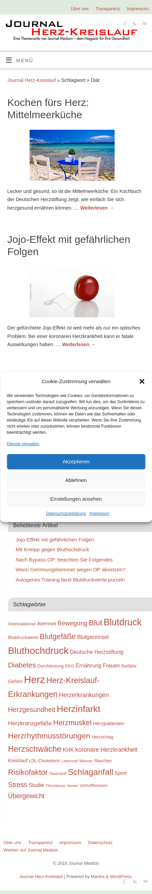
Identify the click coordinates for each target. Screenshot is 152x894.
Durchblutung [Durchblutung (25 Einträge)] (50, 665)
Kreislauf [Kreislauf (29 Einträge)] (18, 760)
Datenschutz (100, 842)
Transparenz (108, 8)
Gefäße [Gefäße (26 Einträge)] (129, 665)
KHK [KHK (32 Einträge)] (68, 750)
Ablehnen (76, 480)
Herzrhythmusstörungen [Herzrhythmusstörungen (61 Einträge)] (49, 735)
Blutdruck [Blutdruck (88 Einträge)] (123, 622)
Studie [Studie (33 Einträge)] (36, 785)
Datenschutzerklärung (66, 513)
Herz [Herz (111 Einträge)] (34, 679)
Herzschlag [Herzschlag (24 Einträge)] (103, 736)
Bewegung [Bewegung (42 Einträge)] (72, 623)
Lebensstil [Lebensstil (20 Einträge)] (70, 761)
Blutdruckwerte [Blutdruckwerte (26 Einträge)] (23, 637)
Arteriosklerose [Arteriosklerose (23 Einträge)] (22, 624)
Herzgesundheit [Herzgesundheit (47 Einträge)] (31, 709)
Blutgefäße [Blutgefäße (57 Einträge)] (58, 636)
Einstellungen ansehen (76, 499)
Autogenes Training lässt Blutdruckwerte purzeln (70, 580)
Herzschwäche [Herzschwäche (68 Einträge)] (35, 748)
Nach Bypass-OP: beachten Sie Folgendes (64, 559)
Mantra (97, 876)
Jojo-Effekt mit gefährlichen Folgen (55, 539)
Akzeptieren (76, 461)
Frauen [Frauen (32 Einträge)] (111, 665)
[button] (141, 381)
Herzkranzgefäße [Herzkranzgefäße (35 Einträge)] (30, 723)
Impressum (99, 513)
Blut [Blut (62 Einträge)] (95, 622)
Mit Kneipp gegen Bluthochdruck (52, 549)
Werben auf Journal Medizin (30, 850)
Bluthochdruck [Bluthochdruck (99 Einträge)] (38, 650)
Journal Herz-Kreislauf (31, 80)
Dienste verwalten (23, 443)
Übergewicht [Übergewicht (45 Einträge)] (26, 796)
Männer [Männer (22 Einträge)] (86, 760)
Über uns (80, 8)
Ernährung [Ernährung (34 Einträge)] (88, 665)
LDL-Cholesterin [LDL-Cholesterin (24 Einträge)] (44, 760)
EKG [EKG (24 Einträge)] (69, 665)
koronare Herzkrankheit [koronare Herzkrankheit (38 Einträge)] (106, 749)
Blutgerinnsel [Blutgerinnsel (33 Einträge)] (93, 637)
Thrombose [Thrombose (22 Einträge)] (56, 785)
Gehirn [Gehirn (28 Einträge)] (15, 681)
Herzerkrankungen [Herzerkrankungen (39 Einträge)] (84, 695)
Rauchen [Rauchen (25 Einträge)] (103, 760)
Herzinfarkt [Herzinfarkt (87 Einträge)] (78, 709)
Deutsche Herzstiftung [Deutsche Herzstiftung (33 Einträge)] (96, 652)
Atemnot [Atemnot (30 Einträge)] (46, 623)
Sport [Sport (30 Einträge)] (121, 773)
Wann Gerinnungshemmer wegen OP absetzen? (70, 569)
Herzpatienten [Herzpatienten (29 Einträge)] (108, 723)
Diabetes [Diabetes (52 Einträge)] (22, 665)
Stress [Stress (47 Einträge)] (17, 784)
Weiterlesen (97, 208)
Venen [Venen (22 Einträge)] (72, 785)
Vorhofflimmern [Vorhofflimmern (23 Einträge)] (93, 785)
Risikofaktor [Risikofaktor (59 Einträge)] (28, 772)
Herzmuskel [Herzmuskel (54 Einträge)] (72, 723)
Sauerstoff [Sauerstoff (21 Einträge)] (58, 773)
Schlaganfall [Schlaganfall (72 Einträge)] (90, 771)
